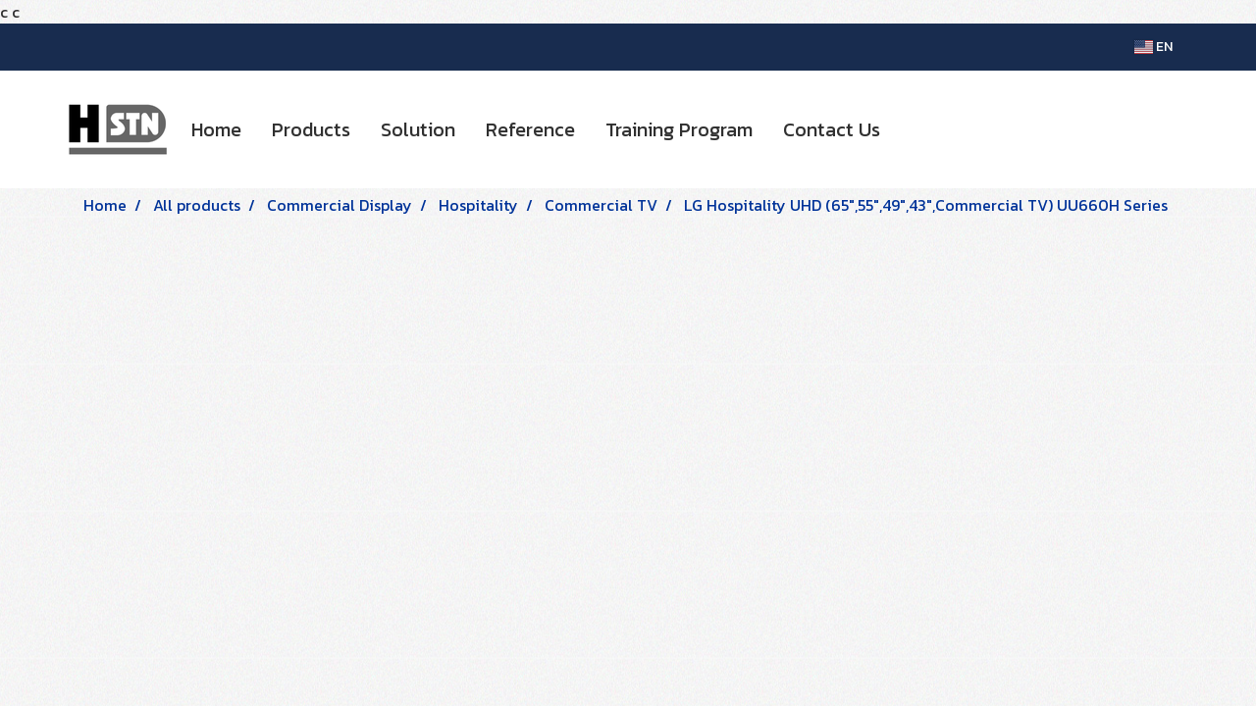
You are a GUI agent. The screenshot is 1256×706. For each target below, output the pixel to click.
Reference (530, 129)
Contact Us (831, 129)
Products (311, 129)
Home (216, 129)
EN (1153, 46)
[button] (912, 129)
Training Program (679, 129)
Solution (418, 129)
